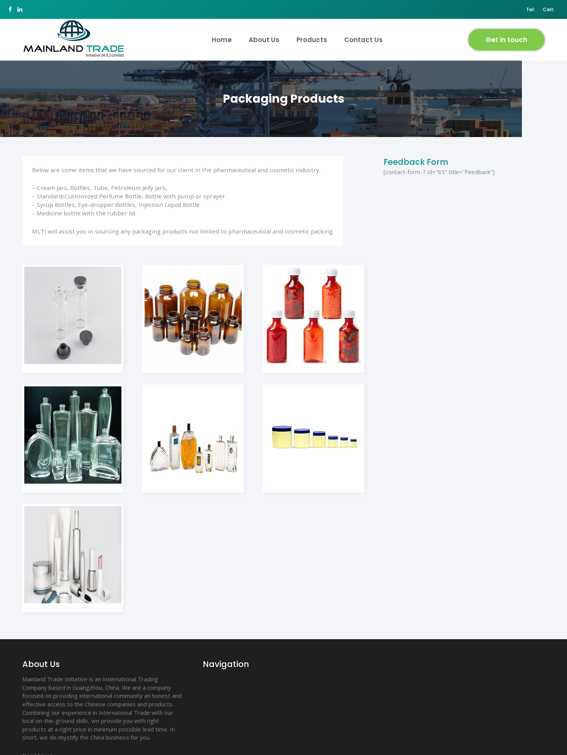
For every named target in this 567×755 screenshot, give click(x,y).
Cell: (539, 7)
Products (310, 35)
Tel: (521, 7)
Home (220, 35)
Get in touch (505, 34)
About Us (262, 35)
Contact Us (362, 35)
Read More (37, 750)
